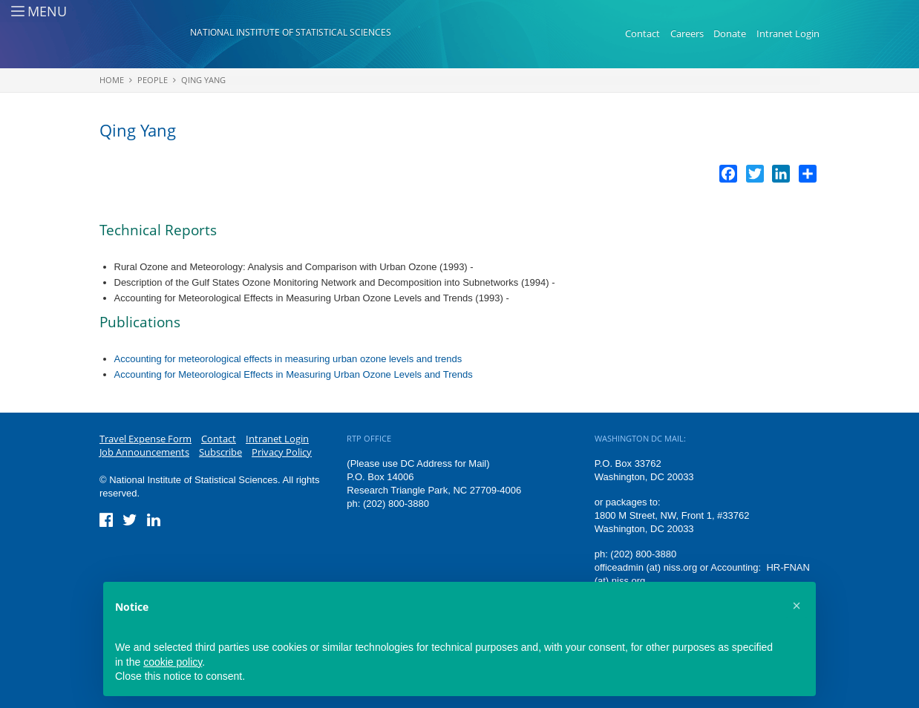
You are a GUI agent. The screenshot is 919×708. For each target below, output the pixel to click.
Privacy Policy (282, 452)
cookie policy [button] (172, 662)
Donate (729, 33)
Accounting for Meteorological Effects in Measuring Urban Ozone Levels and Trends (293, 374)
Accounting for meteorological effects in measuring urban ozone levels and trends (288, 358)
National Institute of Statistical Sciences (290, 32)
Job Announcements (144, 452)
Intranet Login (788, 33)
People (152, 79)
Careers (687, 33)
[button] (796, 605)
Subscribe (220, 452)
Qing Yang (203, 79)
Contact (642, 33)
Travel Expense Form (145, 438)
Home (111, 79)
